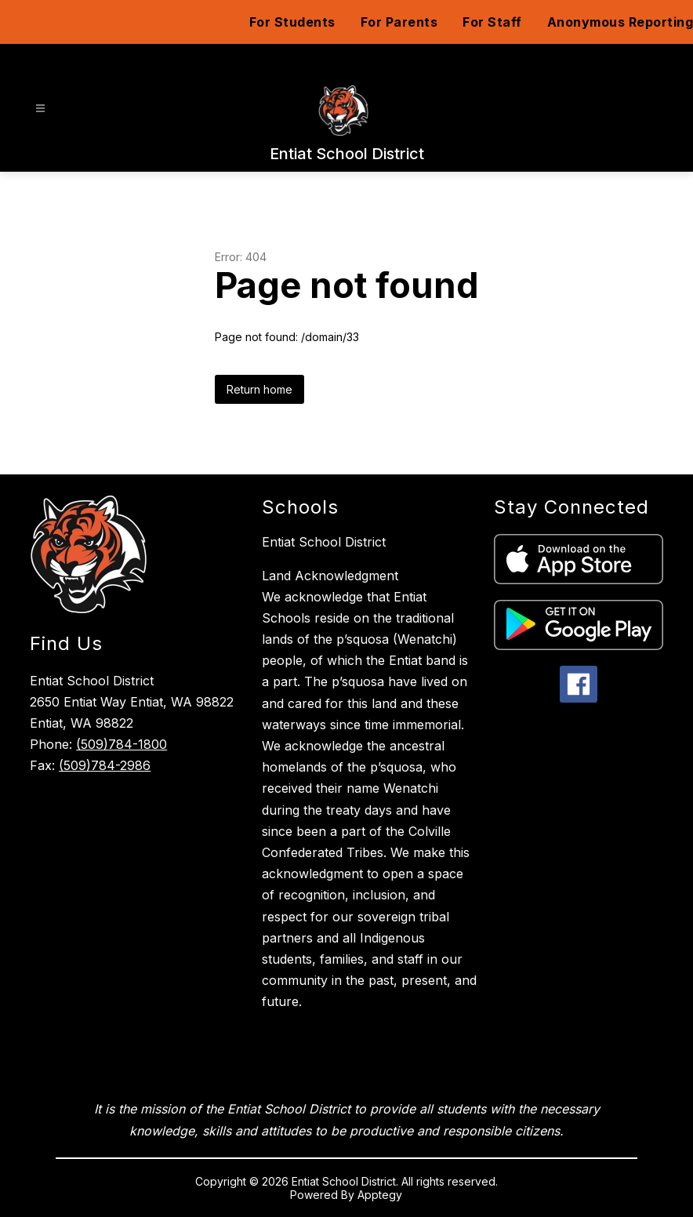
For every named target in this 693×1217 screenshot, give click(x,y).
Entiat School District (324, 542)
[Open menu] (40, 109)
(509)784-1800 (121, 744)
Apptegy (379, 1194)
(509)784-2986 (105, 765)
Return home (259, 389)
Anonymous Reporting (620, 22)
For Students (292, 22)
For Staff (492, 22)
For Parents (399, 22)
